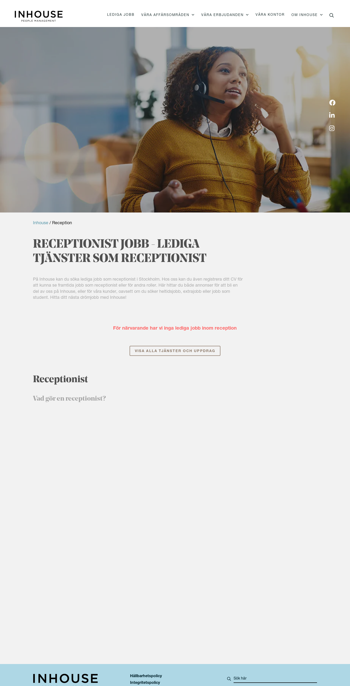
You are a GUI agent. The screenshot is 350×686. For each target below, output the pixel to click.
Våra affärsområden (165, 15)
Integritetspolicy (145, 683)
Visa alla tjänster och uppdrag (175, 356)
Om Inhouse (304, 15)
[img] (332, 103)
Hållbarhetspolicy (146, 676)
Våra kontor (270, 15)
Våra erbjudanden (222, 15)
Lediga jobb (121, 15)
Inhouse (40, 223)
